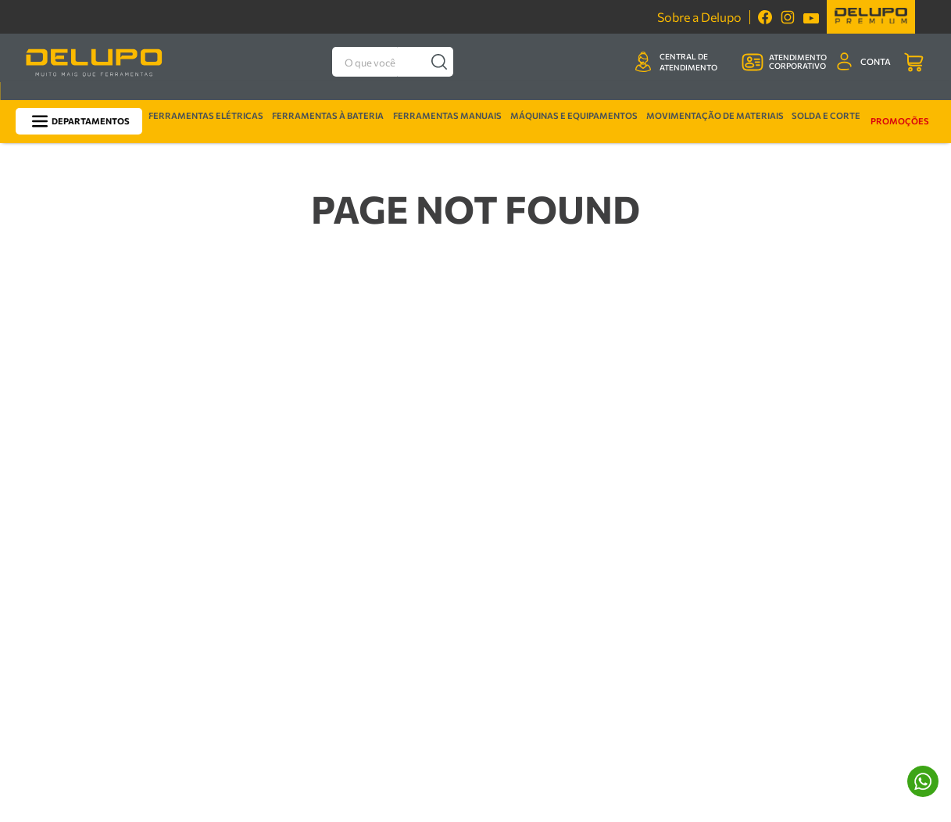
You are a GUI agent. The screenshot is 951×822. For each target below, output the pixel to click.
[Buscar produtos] (439, 62)
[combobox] (392, 62)
